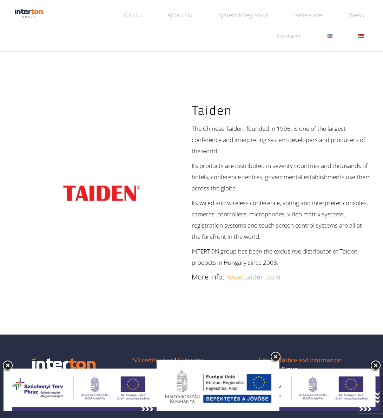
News (357, 15)
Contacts (289, 36)
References (309, 15)
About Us (179, 15)
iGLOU (132, 15)
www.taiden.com (254, 277)
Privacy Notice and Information (300, 360)
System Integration (243, 15)
